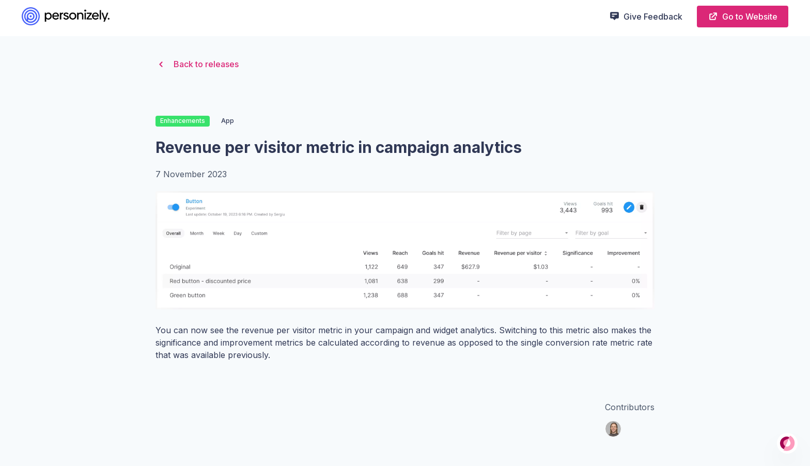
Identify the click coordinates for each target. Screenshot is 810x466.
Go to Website (742, 16)
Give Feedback (645, 16)
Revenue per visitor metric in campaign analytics (338, 147)
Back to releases (197, 64)
